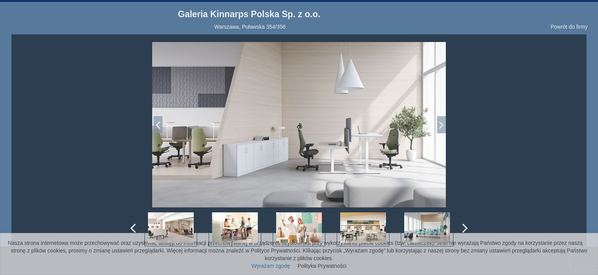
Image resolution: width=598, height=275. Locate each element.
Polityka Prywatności (321, 266)
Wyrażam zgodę (271, 266)
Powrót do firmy (569, 27)
